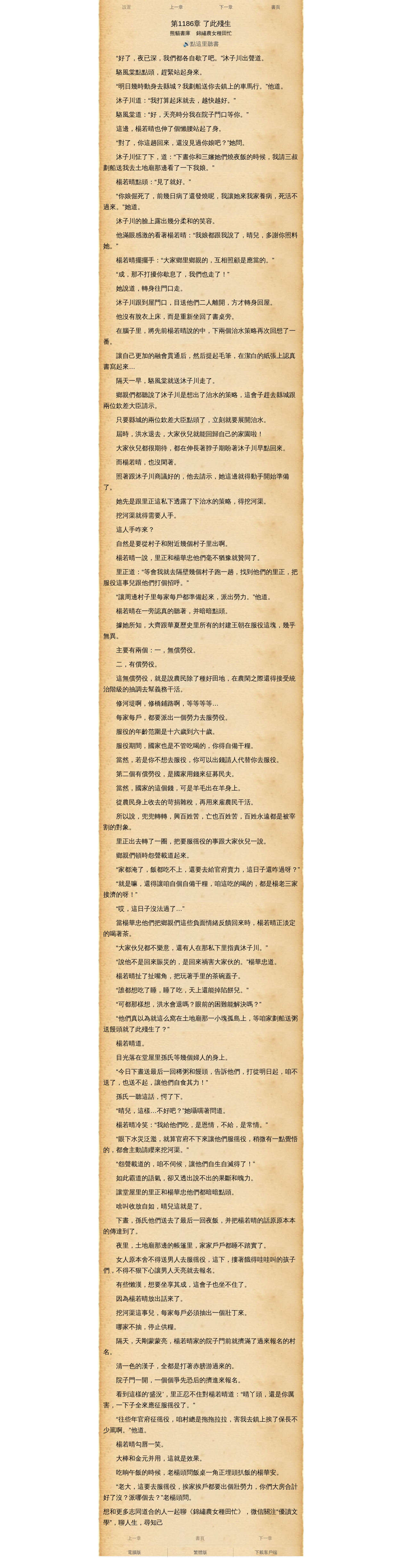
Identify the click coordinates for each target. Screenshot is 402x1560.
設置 (126, 7)
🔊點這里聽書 (201, 44)
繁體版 (200, 1552)
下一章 (226, 7)
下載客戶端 (266, 1552)
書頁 (275, 7)
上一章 (176, 7)
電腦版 (134, 1552)
